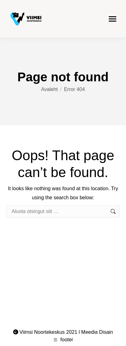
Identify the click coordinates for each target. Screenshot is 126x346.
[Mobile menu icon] (112, 19)
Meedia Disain (97, 332)
